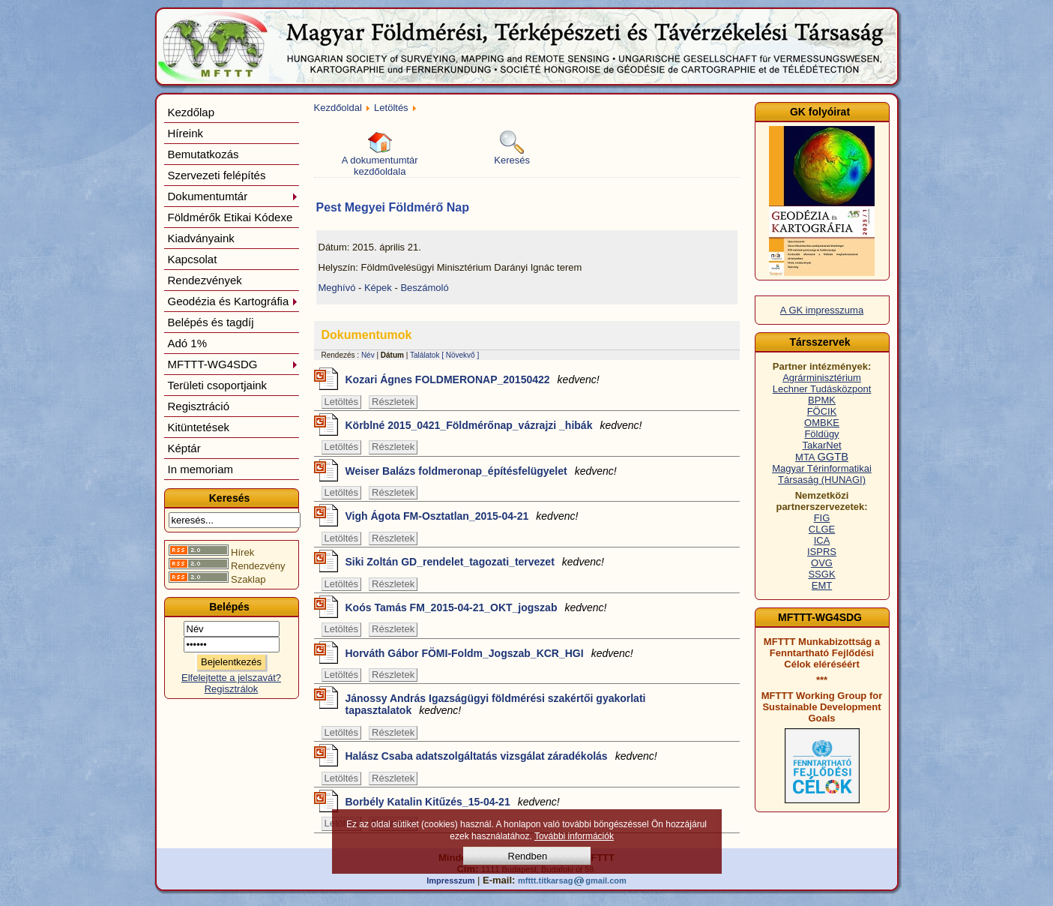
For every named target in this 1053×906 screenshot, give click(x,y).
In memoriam (201, 469)
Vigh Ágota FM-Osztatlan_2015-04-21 (462, 516)
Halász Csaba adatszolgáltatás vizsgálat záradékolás (501, 756)
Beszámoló (424, 287)
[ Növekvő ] (460, 355)
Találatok (424, 355)
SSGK (821, 574)
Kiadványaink (201, 238)
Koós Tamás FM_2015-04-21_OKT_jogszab (476, 608)
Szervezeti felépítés (217, 175)
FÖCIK (822, 411)
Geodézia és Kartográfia (233, 301)
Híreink (186, 133)
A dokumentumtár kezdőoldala (380, 153)
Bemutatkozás (203, 154)
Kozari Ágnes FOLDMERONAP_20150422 (473, 380)
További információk (574, 836)
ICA (822, 540)
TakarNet (821, 445)
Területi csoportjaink (218, 385)
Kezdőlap (191, 112)
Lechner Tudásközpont (822, 388)
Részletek (393, 401)
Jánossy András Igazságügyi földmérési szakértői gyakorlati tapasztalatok (496, 704)
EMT (822, 585)
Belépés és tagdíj (211, 322)
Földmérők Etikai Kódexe (230, 217)
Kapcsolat (192, 259)
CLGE (822, 529)
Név (368, 355)
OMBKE (821, 422)
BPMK (822, 400)
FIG (822, 518)
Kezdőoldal (338, 107)
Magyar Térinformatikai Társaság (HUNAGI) (822, 474)
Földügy (821, 434)
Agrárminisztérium (821, 377)
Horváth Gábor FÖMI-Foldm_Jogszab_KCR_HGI (489, 653)
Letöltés (391, 107)
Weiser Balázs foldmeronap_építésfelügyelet (481, 471)
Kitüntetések (199, 427)
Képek (378, 287)
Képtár (184, 448)
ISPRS (821, 551)
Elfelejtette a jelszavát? (231, 677)
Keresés (512, 148)
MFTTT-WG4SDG (233, 364)
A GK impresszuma (821, 310)
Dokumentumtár (233, 196)
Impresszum (450, 880)
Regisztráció (199, 406)
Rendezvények (205, 280)
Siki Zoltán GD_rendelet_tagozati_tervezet (475, 562)
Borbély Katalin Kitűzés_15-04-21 (453, 802)
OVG (822, 562)
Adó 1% (188, 343)
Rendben (528, 856)
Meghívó (337, 287)
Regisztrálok (232, 688)
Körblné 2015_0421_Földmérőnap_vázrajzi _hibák (494, 425)
